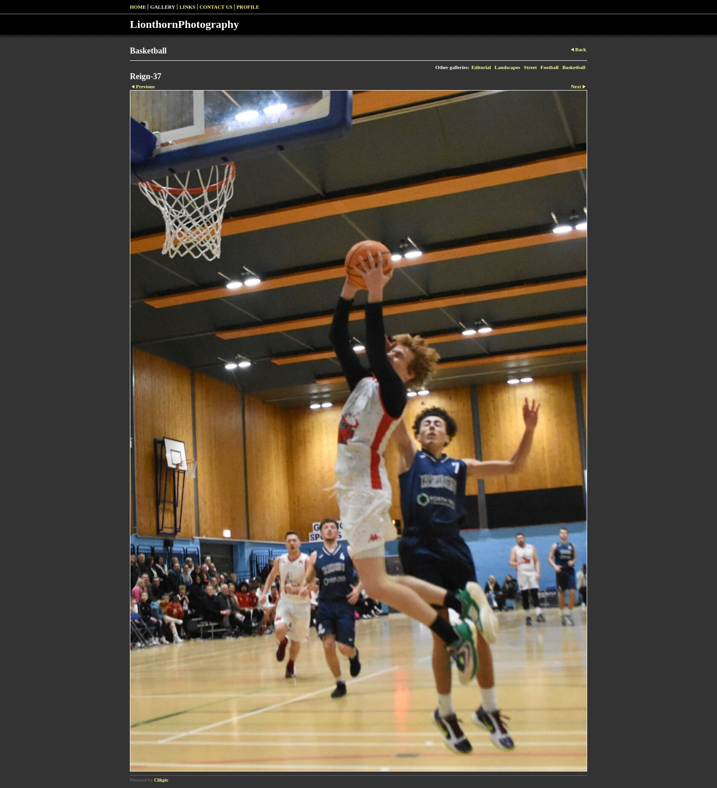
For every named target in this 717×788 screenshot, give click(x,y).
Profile (247, 7)
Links (187, 7)
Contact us (215, 7)
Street (530, 67)
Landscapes (507, 67)
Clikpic (161, 780)
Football (549, 67)
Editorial (481, 67)
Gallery (162, 7)
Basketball (573, 67)
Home (138, 7)
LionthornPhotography (184, 24)
